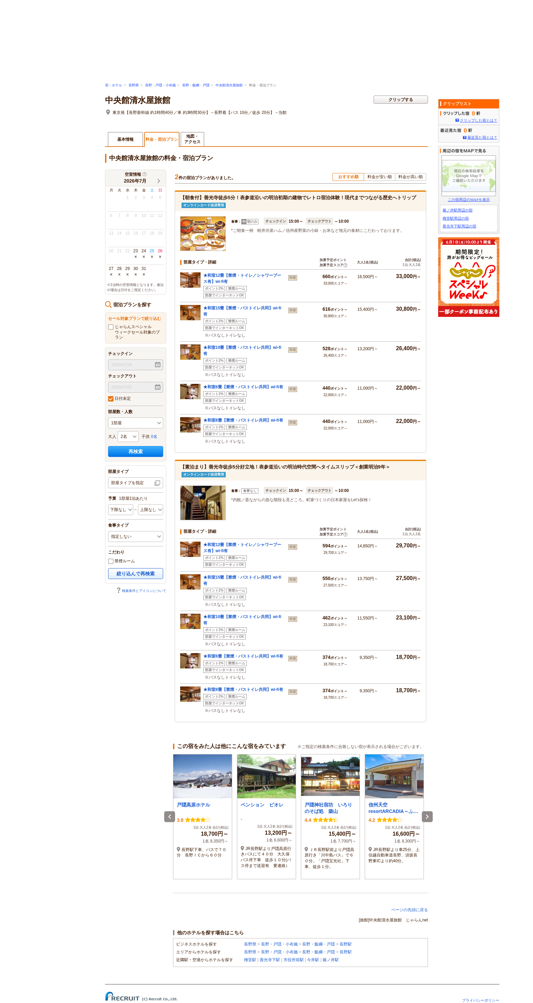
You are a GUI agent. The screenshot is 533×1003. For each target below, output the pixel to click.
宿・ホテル (113, 85)
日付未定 (119, 399)
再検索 (135, 451)
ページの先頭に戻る (409, 909)
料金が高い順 (410, 176)
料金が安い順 (379, 176)
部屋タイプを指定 (127, 482)
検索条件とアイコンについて (141, 591)
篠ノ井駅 (331, 959)
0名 (154, 436)
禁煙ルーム (121, 561)
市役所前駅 (293, 959)
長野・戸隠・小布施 (160, 85)
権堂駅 (250, 959)
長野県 (133, 85)
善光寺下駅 (270, 959)
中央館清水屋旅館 (229, 85)
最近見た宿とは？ (482, 137)
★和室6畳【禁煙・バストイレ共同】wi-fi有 (243, 387)
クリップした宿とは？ (478, 120)
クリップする (401, 99)
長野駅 (346, 944)
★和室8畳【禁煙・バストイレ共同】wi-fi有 (243, 420)
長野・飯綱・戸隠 (195, 85)
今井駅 (313, 959)
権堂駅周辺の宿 (456, 218)
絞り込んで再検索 (136, 573)
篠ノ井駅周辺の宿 (457, 210)
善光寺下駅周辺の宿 (459, 226)
